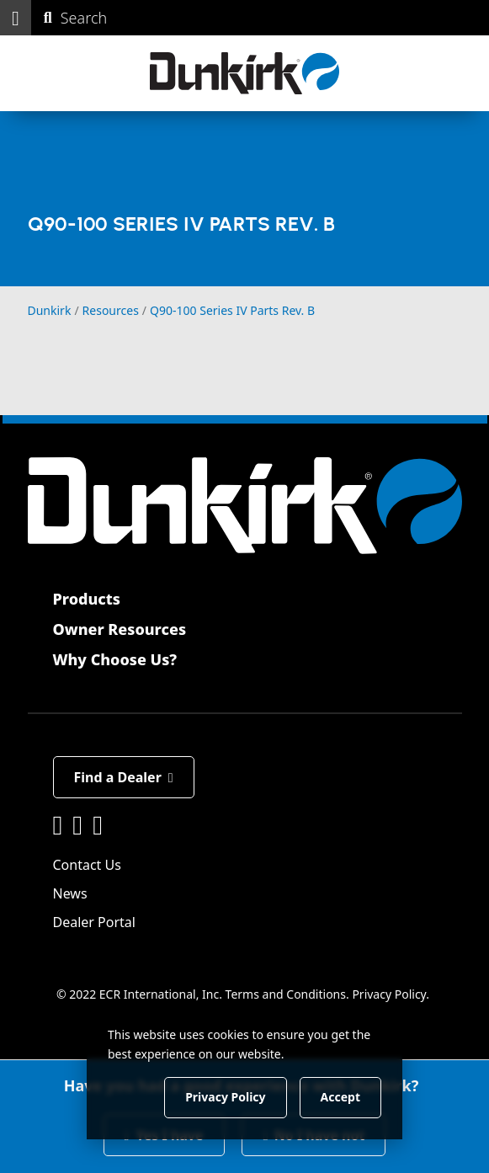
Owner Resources (120, 629)
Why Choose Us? (115, 659)
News (70, 893)
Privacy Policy (389, 994)
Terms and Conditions (286, 994)
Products (86, 599)
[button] (15, 17)
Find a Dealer (123, 777)
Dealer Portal (94, 922)
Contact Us (87, 865)
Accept (340, 1097)
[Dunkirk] (244, 73)
